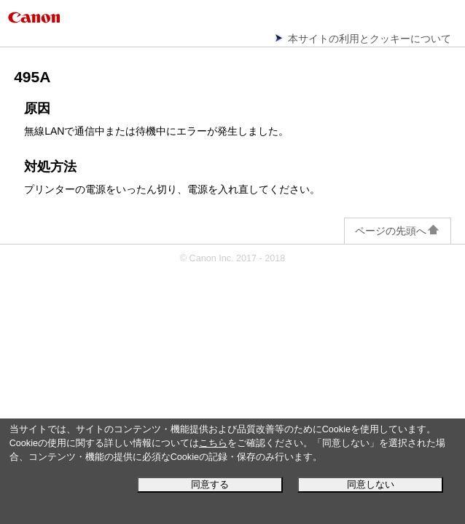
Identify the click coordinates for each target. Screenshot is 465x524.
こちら (213, 443)
